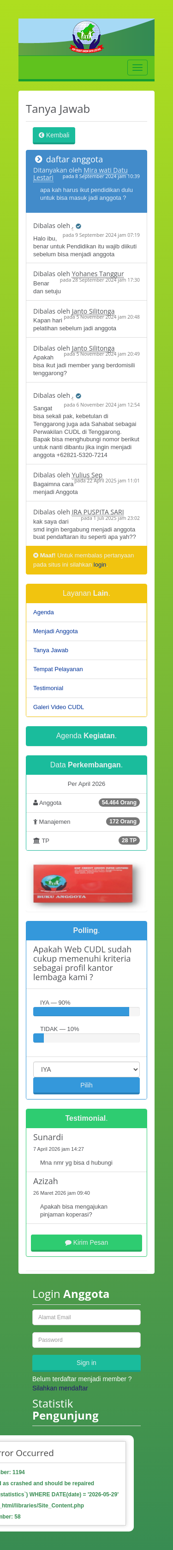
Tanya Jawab (50, 650)
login (100, 564)
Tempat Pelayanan (58, 669)
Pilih (86, 1085)
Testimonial (48, 688)
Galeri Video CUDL (58, 707)
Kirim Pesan (86, 1242)
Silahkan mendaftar (60, 1388)
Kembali (54, 135)
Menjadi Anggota (55, 631)
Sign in (86, 1362)
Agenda (43, 612)
